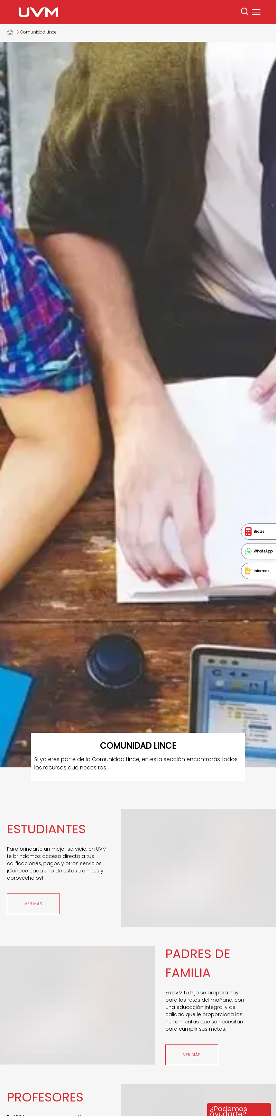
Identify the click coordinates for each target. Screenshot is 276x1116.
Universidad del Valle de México (13, 32)
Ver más (33, 904)
